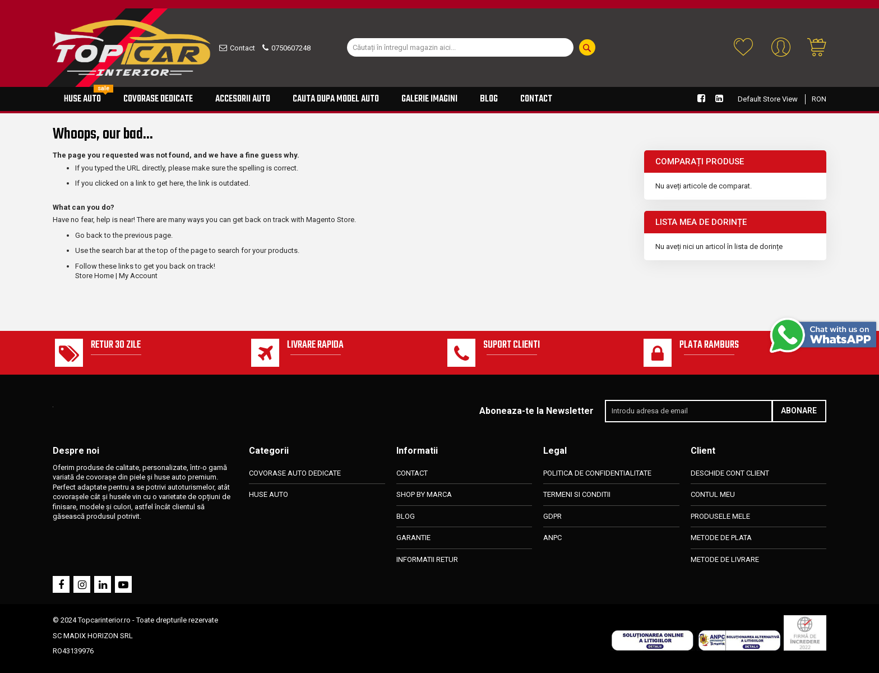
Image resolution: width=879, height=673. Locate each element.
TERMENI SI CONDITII (576, 494)
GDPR (552, 516)
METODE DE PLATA (721, 537)
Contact (242, 48)
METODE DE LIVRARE (725, 559)
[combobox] (460, 47)
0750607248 (291, 48)
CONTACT (412, 473)
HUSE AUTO (268, 494)
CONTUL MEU (713, 494)
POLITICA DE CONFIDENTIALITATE (597, 473)
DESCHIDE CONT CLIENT (730, 473)
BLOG (405, 516)
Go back (89, 235)
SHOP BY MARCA (424, 494)
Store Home (94, 275)
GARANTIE (413, 537)
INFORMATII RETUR (427, 559)
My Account (138, 275)
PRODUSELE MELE (720, 516)
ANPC (552, 537)
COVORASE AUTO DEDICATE (295, 473)
